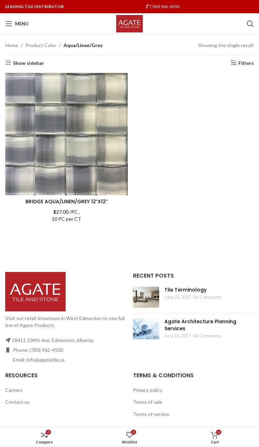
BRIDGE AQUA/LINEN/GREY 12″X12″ (66, 201)
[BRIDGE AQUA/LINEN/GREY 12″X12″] (66, 134)
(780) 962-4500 (162, 6)
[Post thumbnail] (146, 297)
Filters (246, 63)
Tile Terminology (185, 289)
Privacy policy (147, 390)
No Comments (207, 297)
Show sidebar (28, 63)
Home (11, 45)
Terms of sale (147, 402)
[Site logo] (129, 23)
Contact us (17, 402)
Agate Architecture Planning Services (200, 325)
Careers (14, 390)
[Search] (250, 24)
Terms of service (151, 414)
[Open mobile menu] (17, 24)
